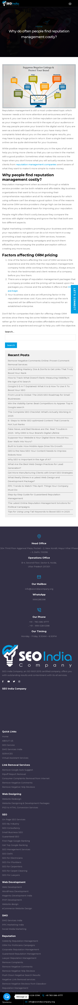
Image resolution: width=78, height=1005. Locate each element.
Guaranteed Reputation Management (21, 954)
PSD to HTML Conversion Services (20, 807)
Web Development (12, 887)
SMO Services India (12, 749)
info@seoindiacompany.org (39, 589)
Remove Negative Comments (17, 782)
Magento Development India (17, 895)
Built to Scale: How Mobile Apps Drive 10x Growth (35, 446)
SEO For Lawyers (11, 875)
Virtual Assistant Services (15, 758)
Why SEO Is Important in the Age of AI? (29, 459)
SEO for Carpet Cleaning (14, 871)
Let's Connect (74, 299)
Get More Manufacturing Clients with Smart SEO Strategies (40, 472)
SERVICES (7, 753)
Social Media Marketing (14, 929)
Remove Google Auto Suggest (17, 770)
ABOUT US (7, 741)
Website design (10, 904)
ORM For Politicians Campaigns (18, 945)
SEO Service (8, 745)
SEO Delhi (7, 853)
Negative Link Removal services (18, 979)
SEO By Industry (10, 824)
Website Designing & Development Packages (25, 803)
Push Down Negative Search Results (21, 975)
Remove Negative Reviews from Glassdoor (24, 983)
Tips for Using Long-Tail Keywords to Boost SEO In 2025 (39, 511)
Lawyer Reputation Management (19, 958)
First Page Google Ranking (16, 841)
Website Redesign (11, 799)
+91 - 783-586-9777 (39, 622)
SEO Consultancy (11, 828)
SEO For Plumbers (11, 862)
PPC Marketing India (13, 924)
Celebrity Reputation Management (20, 941)
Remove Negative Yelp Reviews (18, 787)
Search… (9, 331)
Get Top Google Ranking (15, 845)
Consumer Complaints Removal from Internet (25, 778)
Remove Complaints (12, 962)
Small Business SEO (12, 832)
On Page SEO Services (13, 819)
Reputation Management (15, 988)
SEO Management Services (16, 849)
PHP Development (12, 900)
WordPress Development (15, 891)
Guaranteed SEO (10, 836)
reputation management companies (36, 164)
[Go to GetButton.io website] (6, 1002)
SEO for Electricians (12, 858)
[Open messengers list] (6, 996)
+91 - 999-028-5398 (39, 625)
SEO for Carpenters (12, 866)
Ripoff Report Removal (14, 774)
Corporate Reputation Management (20, 949)
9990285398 (39, 599)
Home (39, 26)
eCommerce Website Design (17, 908)
